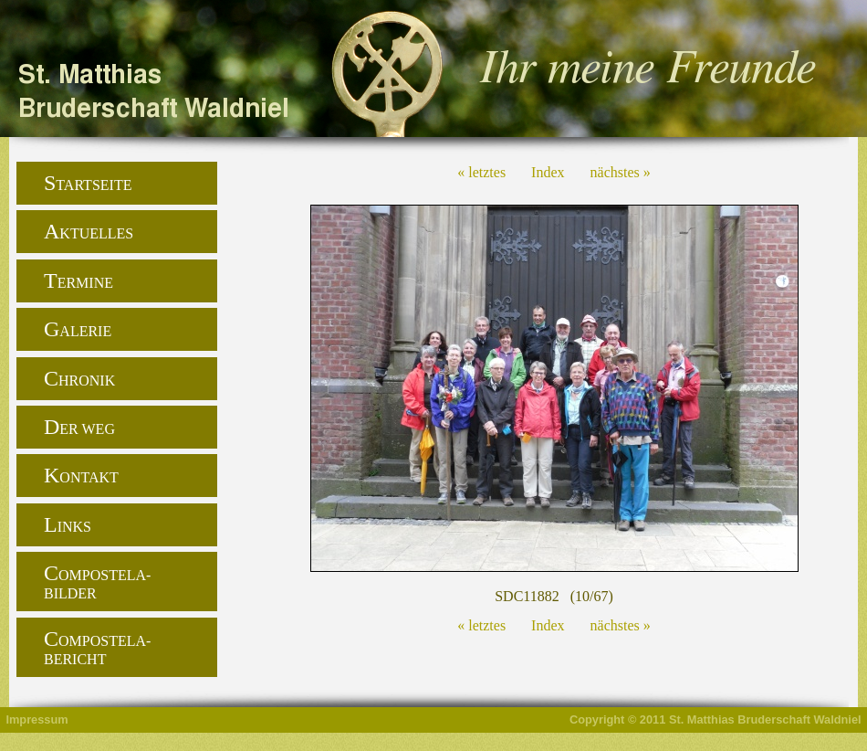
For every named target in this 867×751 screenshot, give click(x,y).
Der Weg (79, 427)
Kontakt (81, 475)
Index (547, 172)
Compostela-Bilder (97, 581)
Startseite (87, 183)
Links (67, 524)
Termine (78, 280)
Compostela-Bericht (97, 647)
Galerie (77, 329)
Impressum (36, 719)
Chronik (79, 378)
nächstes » (620, 172)
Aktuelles (88, 231)
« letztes (481, 172)
